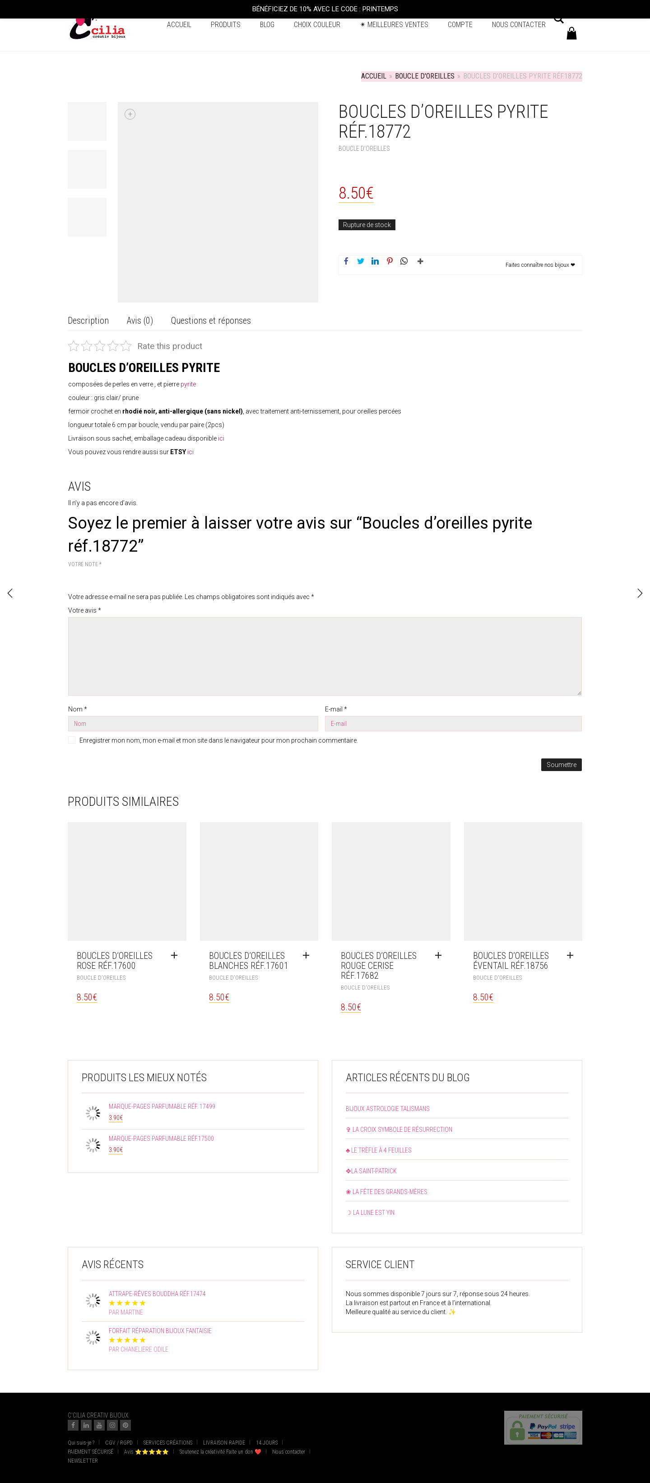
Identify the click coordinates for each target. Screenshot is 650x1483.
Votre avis (84, 610)
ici (221, 438)
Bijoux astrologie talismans (388, 1108)
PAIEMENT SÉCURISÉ (90, 1452)
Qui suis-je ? (81, 1443)
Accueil (179, 24)
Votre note (85, 564)
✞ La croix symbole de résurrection (399, 1129)
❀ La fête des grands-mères (386, 1191)
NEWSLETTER (83, 1461)
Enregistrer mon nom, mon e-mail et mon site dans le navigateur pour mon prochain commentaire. (218, 740)
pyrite (188, 384)
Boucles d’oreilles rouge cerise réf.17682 (379, 965)
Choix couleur (317, 24)
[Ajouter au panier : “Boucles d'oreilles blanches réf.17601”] (308, 955)
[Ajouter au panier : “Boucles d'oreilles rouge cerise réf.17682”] (440, 955)
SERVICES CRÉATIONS (168, 1443)
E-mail (336, 709)
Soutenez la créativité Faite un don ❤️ (220, 1452)
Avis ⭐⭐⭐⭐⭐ (146, 1452)
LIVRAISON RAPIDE (224, 1443)
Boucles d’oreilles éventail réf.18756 (511, 960)
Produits (226, 24)
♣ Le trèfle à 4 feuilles (379, 1150)
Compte (460, 24)
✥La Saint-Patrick (371, 1171)
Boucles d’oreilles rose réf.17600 (115, 960)
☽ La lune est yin (370, 1212)
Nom (77, 709)
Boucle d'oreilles (425, 76)
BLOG (267, 24)
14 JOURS (267, 1443)
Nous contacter (519, 24)
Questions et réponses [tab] (211, 320)
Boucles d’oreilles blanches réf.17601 (248, 960)
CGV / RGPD (119, 1443)
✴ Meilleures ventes (394, 24)
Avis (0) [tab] (140, 320)
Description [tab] (88, 320)
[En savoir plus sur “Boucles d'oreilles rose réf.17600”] (176, 955)
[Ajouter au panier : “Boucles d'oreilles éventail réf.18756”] (572, 955)
